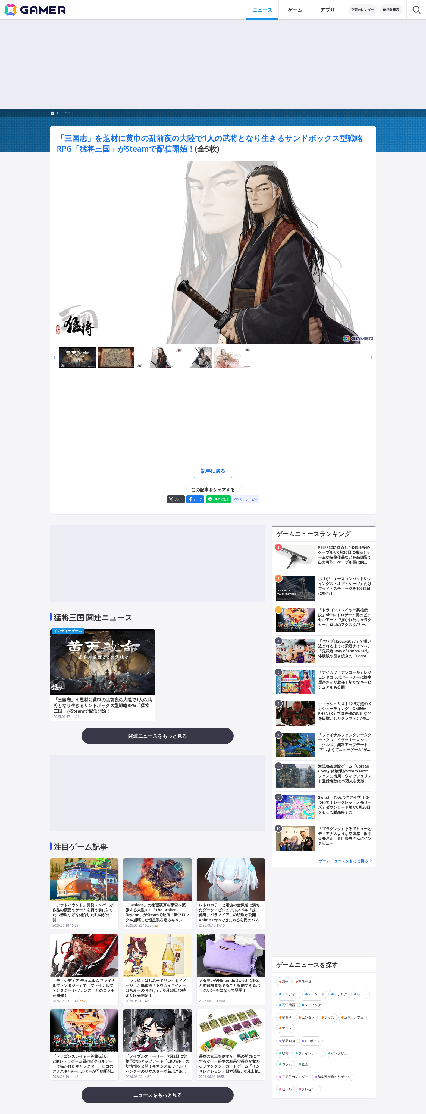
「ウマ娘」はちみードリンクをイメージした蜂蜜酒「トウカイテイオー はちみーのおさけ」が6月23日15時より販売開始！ (156, 988)
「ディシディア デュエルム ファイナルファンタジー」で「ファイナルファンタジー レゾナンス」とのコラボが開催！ (83, 988)
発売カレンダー (362, 9)
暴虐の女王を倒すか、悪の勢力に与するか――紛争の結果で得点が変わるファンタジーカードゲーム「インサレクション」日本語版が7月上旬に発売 (230, 1066)
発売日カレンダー (295, 1076)
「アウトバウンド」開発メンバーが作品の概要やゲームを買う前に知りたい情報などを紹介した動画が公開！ (82, 912)
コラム (287, 1064)
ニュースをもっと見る (157, 1095)
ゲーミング (313, 1005)
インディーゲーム (68, 630)
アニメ (287, 1028)
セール (287, 1089)
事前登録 (304, 981)
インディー (290, 994)
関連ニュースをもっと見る (157, 736)
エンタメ (308, 1017)
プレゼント (310, 1089)
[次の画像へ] (213, 252)
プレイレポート (309, 1053)
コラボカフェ (354, 1017)
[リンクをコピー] (245, 499)
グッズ (329, 1017)
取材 (285, 1053)
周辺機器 (288, 1005)
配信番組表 (391, 9)
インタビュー (340, 1053)
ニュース (67, 113)
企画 (305, 1064)
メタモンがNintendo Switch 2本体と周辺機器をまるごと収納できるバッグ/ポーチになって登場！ (229, 985)
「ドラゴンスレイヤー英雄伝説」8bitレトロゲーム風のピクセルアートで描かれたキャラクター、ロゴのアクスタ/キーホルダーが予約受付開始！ (83, 1066)
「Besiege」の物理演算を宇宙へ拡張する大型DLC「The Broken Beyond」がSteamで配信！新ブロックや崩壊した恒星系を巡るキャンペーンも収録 (157, 914)
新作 (285, 981)
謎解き (287, 1017)
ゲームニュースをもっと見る (343, 860)
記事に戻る (213, 471)
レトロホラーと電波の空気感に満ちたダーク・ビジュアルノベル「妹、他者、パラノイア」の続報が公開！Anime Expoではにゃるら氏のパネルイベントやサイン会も (231, 914)
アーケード (316, 994)
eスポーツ (312, 1040)
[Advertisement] (213, 64)
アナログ (340, 994)
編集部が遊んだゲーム (334, 1076)
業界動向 (288, 1040)
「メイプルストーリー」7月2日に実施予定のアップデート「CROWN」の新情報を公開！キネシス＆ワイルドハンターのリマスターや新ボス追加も (157, 1066)
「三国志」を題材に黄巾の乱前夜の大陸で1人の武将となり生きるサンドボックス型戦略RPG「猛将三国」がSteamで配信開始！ (103, 705)
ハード (362, 994)
